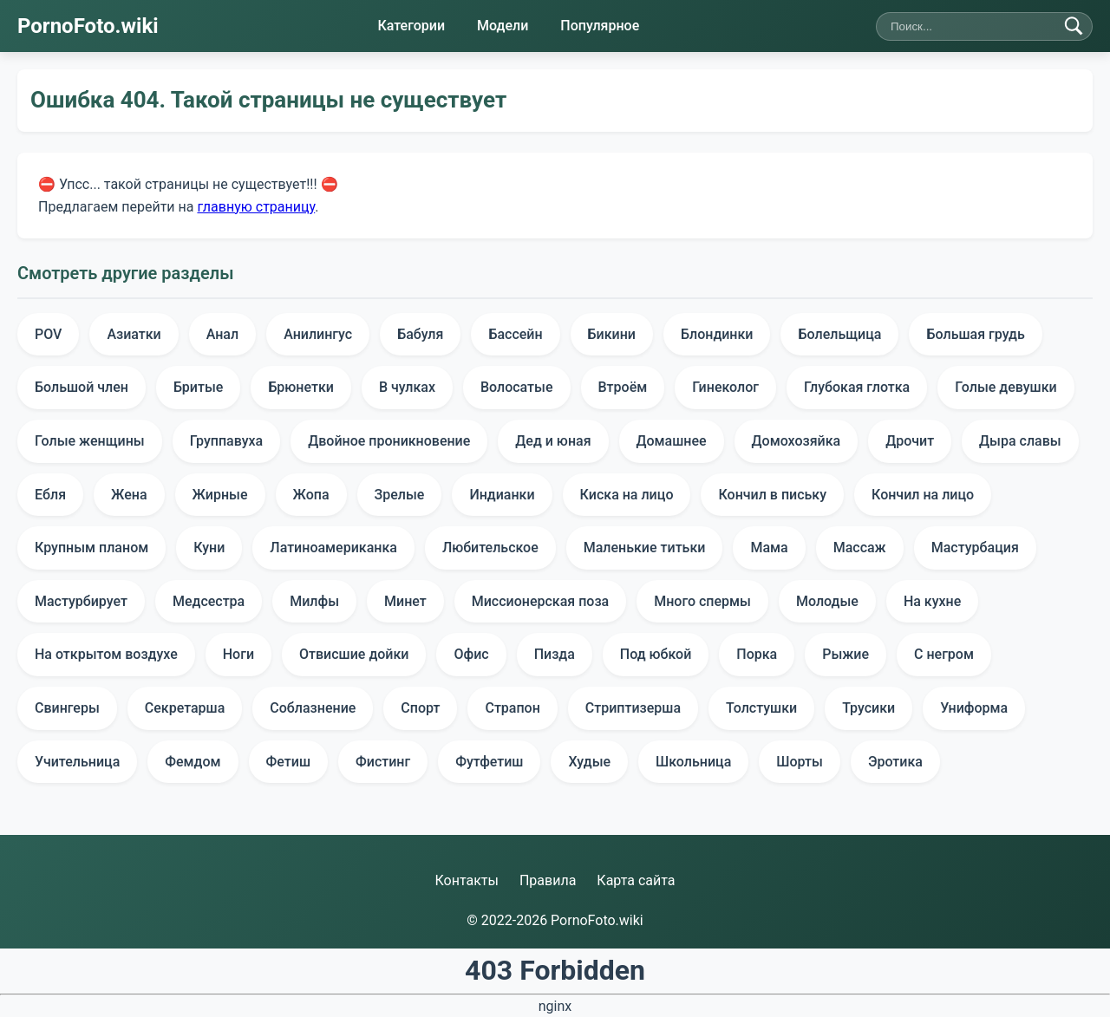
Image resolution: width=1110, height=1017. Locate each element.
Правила (547, 880)
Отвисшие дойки (353, 654)
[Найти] (1073, 26)
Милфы (314, 601)
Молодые (827, 601)
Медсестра (209, 601)
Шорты (799, 761)
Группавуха (227, 441)
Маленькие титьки (645, 547)
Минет (405, 601)
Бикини (612, 334)
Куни (209, 547)
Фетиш (288, 761)
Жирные (220, 494)
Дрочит (909, 441)
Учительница (77, 761)
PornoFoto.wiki (88, 26)
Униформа (974, 708)
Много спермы (702, 601)
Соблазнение (313, 708)
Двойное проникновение (389, 441)
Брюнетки (301, 387)
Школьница (693, 761)
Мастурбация (975, 547)
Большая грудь (975, 334)
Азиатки (133, 334)
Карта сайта (636, 880)
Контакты (466, 880)
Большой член (81, 387)
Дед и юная (553, 441)
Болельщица (839, 334)
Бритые (198, 387)
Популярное (599, 25)
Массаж (859, 547)
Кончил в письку (772, 494)
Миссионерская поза (540, 601)
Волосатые (516, 387)
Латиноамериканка (333, 547)
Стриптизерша (633, 708)
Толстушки (761, 708)
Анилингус (318, 334)
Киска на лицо (627, 494)
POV (48, 334)
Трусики (868, 708)
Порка (756, 654)
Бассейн (515, 334)
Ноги (238, 654)
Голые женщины (90, 441)
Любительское (490, 547)
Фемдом (192, 761)
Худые (589, 761)
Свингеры (67, 708)
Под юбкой (655, 654)
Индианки (501, 494)
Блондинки (717, 334)
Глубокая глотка (857, 387)
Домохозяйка (796, 441)
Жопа (311, 494)
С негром (944, 654)
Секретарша (185, 708)
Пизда (554, 654)
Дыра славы (1020, 441)
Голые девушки (1005, 387)
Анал (222, 334)
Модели (502, 25)
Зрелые (400, 494)
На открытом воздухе (106, 654)
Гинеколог (725, 387)
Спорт (420, 708)
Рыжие (845, 654)
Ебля (50, 494)
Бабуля (420, 334)
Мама (768, 547)
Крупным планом (91, 547)
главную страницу (256, 206)
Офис (471, 654)
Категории (411, 25)
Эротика (895, 761)
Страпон (512, 708)
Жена (129, 494)
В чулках (407, 387)
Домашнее (672, 441)
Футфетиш (489, 761)
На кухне (932, 601)
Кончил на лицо (923, 494)
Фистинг (383, 761)
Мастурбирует (81, 601)
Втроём (623, 387)
